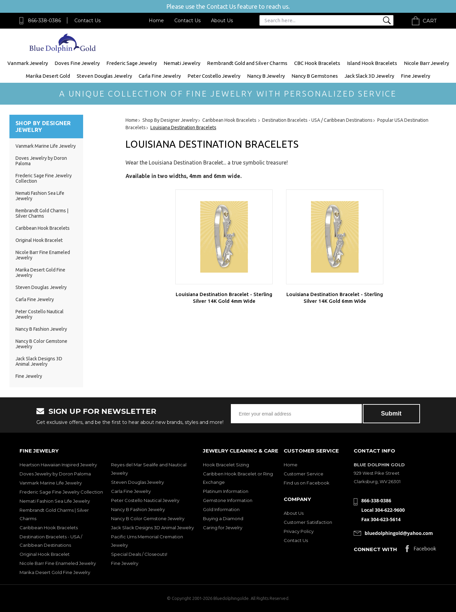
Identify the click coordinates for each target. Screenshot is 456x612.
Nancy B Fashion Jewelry (41, 329)
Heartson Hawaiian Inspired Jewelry (58, 464)
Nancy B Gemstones (314, 76)
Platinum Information (225, 491)
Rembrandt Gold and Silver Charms (247, 63)
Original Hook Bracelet (39, 240)
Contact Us (87, 20)
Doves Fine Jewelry (77, 63)
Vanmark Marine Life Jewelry (45, 146)
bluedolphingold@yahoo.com (399, 533)
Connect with (375, 549)
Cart (430, 20)
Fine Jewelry (415, 76)
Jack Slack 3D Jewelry (369, 76)
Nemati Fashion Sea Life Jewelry (55, 501)
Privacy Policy (299, 531)
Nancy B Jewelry (266, 76)
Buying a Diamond (223, 518)
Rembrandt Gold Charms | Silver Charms (41, 213)
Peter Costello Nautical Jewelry (145, 500)
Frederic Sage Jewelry (131, 63)
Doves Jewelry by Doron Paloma (55, 473)
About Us (222, 20)
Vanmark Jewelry (27, 63)
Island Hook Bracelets (372, 63)
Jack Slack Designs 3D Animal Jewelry (38, 361)
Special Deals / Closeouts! (139, 554)
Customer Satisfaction (308, 522)
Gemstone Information (227, 500)
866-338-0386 (44, 20)
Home (156, 20)
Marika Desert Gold (48, 76)
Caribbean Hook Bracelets (42, 228)
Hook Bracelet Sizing (226, 464)
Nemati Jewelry (182, 63)
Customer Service (303, 473)
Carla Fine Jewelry (160, 76)
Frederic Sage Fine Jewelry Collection (61, 492)
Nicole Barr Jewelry (426, 63)
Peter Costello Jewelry (213, 76)
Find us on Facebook (306, 482)
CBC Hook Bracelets (317, 63)
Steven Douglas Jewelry (104, 76)
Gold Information (221, 509)
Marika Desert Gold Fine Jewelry (55, 572)
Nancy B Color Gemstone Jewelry (147, 518)
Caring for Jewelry (222, 527)
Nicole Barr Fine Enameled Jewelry (58, 563)
